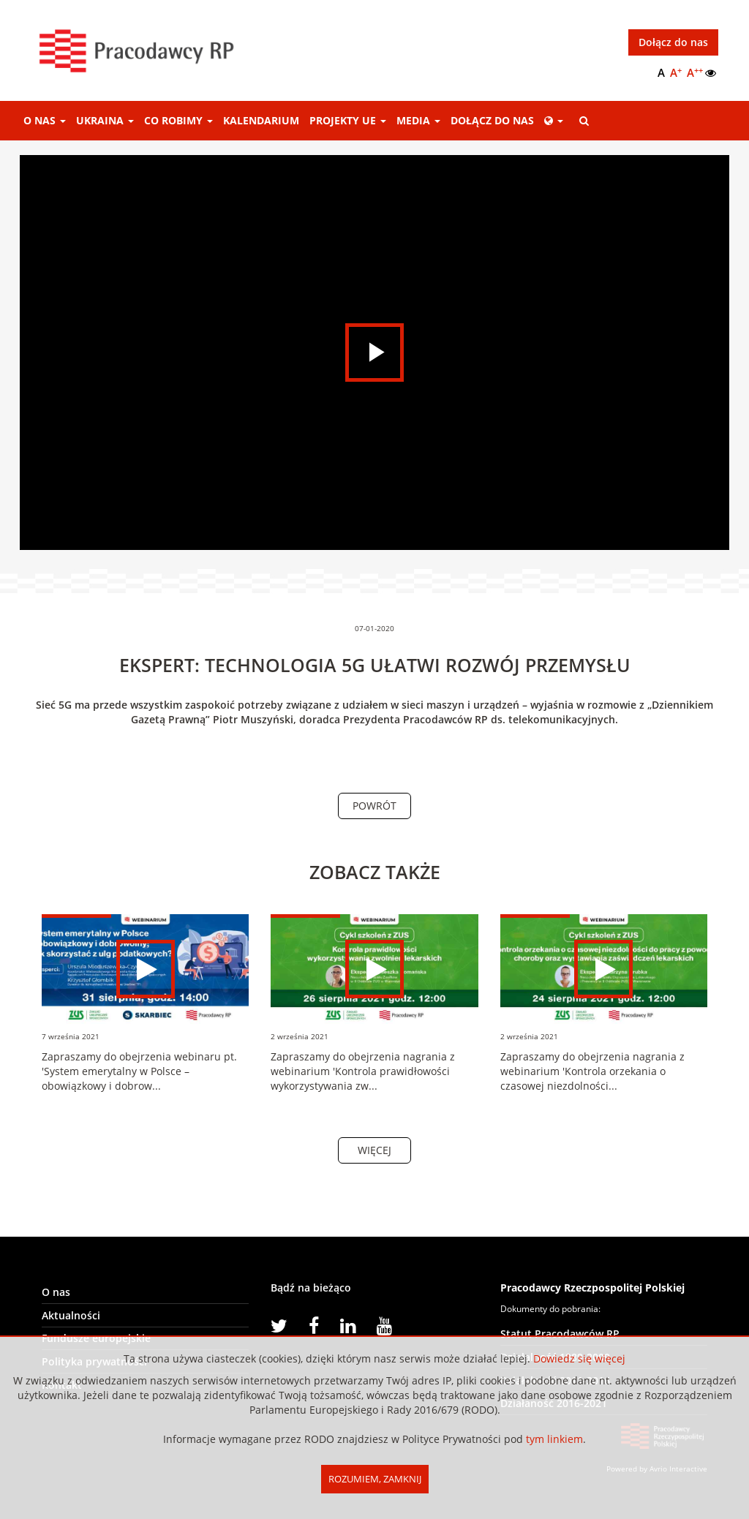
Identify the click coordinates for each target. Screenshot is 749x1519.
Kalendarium (261, 120)
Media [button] (418, 120)
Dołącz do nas (673, 42)
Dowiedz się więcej (579, 1358)
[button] (554, 120)
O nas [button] (44, 120)
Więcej (374, 1150)
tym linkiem (554, 1439)
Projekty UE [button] (347, 120)
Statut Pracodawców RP (560, 1334)
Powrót (374, 806)
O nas (56, 1292)
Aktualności (71, 1315)
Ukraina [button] (105, 120)
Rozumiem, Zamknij (374, 1478)
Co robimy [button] (178, 120)
